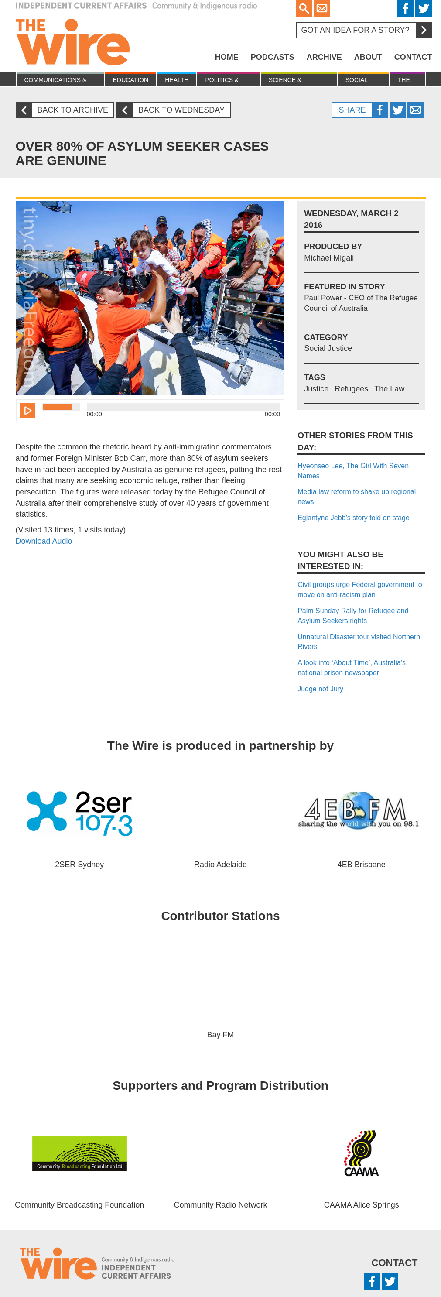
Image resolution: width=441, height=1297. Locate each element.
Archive (324, 57)
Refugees (351, 388)
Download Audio (44, 541)
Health (176, 79)
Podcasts (272, 57)
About (368, 57)
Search (304, 8)
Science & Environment (291, 81)
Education (130, 79)
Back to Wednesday (174, 110)
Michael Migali (329, 258)
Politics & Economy (222, 81)
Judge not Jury (320, 689)
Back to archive (65, 110)
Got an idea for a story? (366, 30)
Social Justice (358, 81)
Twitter (423, 8)
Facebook (405, 8)
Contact (413, 57)
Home (227, 57)
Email (322, 8)
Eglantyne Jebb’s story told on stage (353, 518)
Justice (316, 388)
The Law (404, 81)
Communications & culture (55, 81)
